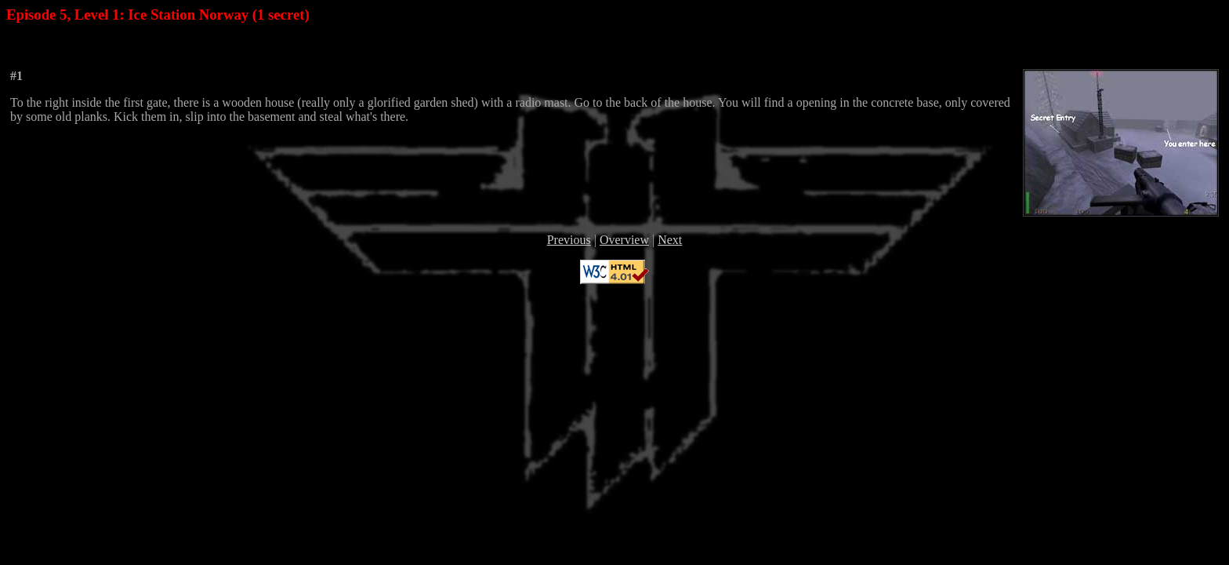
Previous (569, 239)
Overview (624, 239)
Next (670, 239)
